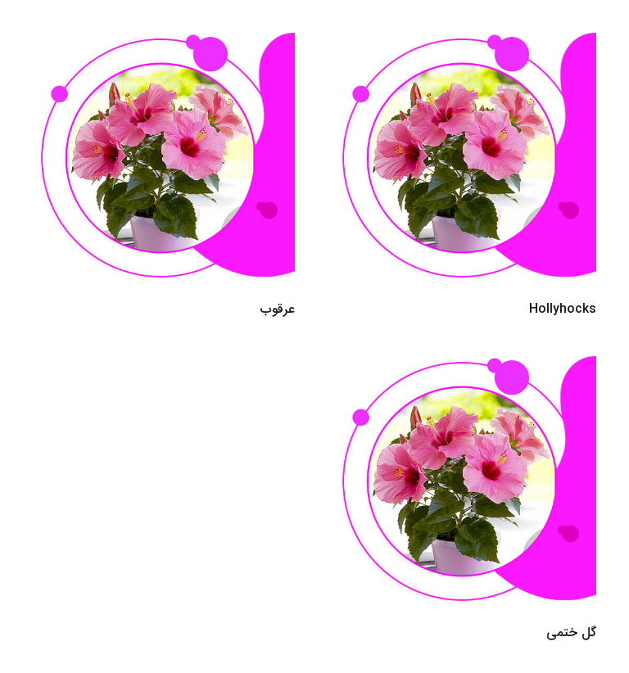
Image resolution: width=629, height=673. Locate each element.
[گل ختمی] (465, 367)
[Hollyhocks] (465, 44)
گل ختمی (571, 632)
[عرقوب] (164, 44)
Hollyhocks (562, 309)
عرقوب (277, 309)
